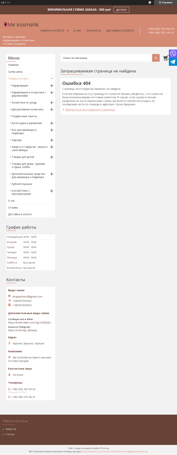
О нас (77, 30)
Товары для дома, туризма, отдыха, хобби (29, 165)
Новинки (13, 64)
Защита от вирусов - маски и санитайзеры (29, 148)
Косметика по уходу (24, 102)
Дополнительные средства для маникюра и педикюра (28, 175)
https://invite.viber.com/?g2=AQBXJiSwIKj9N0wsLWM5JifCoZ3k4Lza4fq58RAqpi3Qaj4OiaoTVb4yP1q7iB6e (30, 322)
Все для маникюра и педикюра (24, 131)
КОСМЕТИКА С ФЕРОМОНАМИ (21, 192)
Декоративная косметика (27, 109)
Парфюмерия (20, 85)
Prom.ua (105, 448)
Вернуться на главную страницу (90, 109)
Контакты (94, 30)
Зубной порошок (22, 184)
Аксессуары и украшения (27, 123)
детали (121, 10)
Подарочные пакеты (24, 116)
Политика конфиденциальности (130, 451)
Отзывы (13, 207)
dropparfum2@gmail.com (27, 296)
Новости (10, 429)
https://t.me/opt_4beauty (22, 330)
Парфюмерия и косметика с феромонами (29, 94)
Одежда (16, 140)
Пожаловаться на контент (97, 451)
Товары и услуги (52, 30)
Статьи (9, 434)
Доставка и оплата (120, 30)
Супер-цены (15, 71)
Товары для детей (23, 157)
